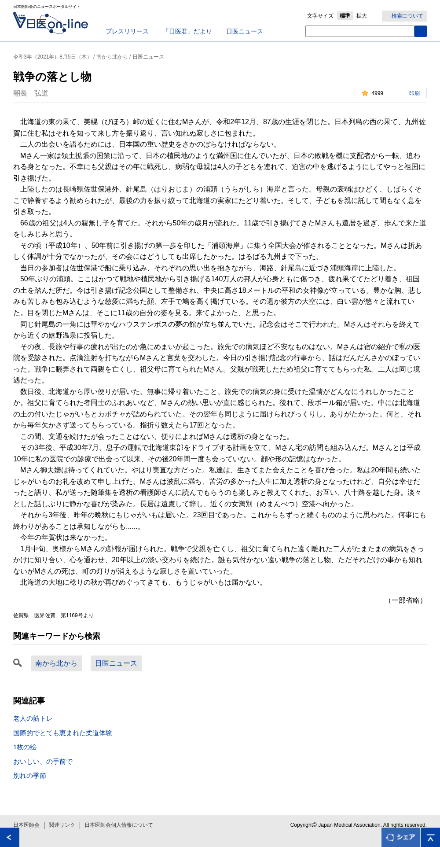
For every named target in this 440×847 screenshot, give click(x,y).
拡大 (361, 16)
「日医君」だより (187, 31)
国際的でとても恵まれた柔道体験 (62, 733)
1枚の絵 (25, 747)
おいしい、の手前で (43, 761)
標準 (345, 16)
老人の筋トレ (33, 718)
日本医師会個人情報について (118, 825)
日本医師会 (26, 825)
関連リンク (62, 825)
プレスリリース (127, 31)
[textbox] (359, 31)
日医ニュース (244, 31)
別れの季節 (29, 775)
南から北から (56, 663)
